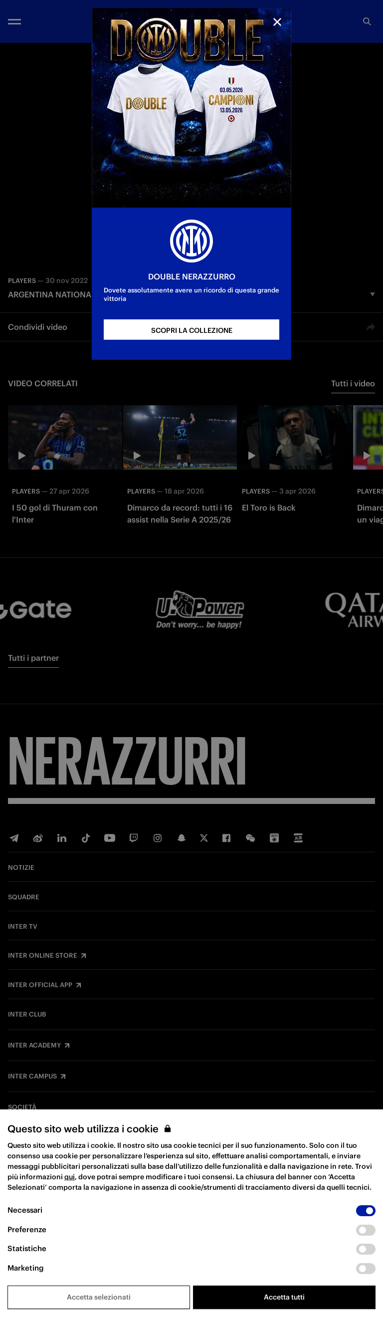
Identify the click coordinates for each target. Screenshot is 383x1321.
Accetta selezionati (99, 1297)
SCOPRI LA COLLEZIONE (191, 330)
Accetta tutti (284, 1297)
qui (69, 1176)
